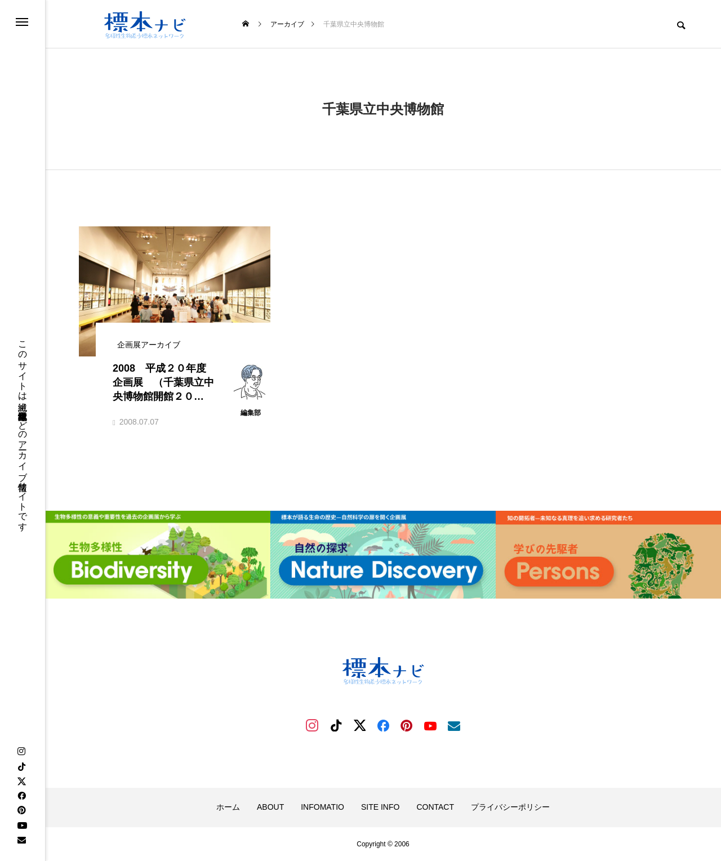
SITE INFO (380, 806)
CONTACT (435, 806)
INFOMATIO (322, 806)
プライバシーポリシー (510, 806)
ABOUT (270, 806)
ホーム (228, 806)
